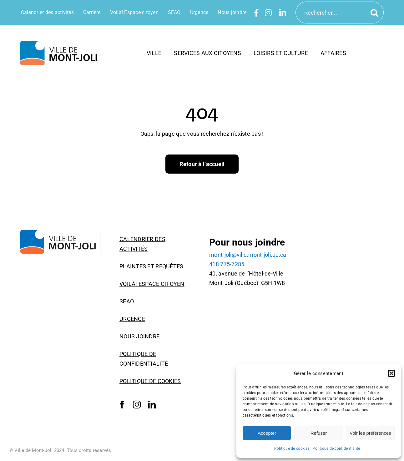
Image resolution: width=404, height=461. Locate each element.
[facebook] (122, 405)
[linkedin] (152, 405)
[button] (391, 373)
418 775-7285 (226, 264)
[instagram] (137, 405)
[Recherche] (375, 12)
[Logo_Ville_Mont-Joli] (60, 232)
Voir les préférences (370, 433)
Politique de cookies (292, 448)
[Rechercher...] (339, 12)
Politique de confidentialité (336, 448)
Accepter (267, 433)
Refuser (319, 433)
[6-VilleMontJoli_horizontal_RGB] (60, 43)
